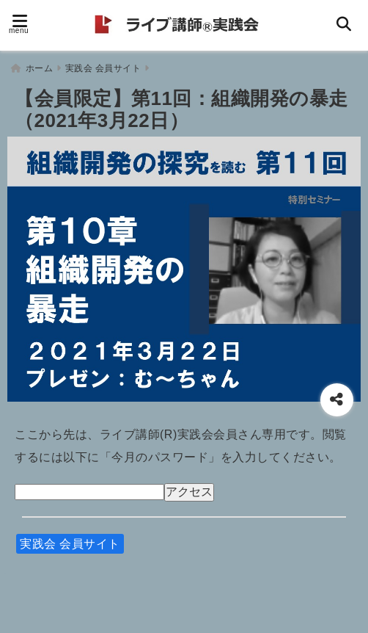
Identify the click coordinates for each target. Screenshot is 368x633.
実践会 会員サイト (70, 541)
